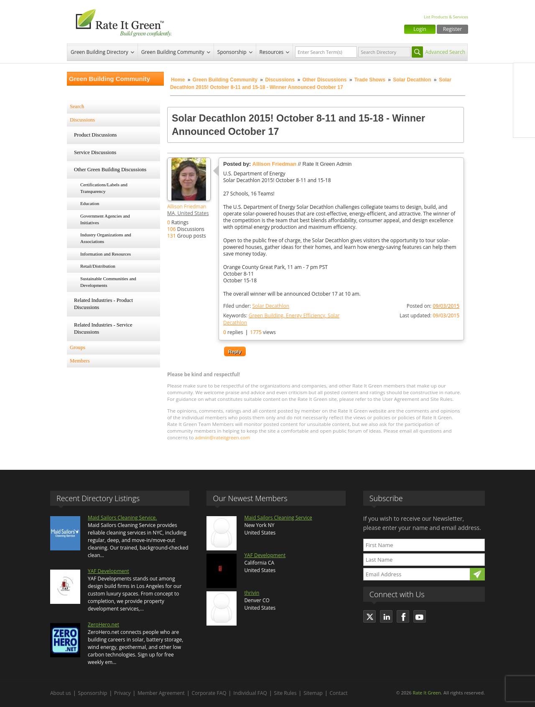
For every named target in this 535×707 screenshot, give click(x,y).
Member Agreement (161, 693)
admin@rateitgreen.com (222, 437)
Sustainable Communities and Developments (108, 282)
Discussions (280, 80)
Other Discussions (324, 80)
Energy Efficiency (305, 315)
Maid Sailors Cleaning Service (278, 517)
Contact (339, 693)
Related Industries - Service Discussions (103, 328)
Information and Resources (105, 253)
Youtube (524, 126)
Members (80, 361)
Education (89, 203)
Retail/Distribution (97, 266)
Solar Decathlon (412, 80)
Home (178, 80)
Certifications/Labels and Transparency (103, 188)
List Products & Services (446, 17)
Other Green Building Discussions (110, 169)
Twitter (524, 91)
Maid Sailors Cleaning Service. (122, 517)
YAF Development (108, 571)
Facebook (524, 74)
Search (77, 106)
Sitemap (313, 693)
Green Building (266, 315)
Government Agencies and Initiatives (105, 219)
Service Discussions (95, 152)
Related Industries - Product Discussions (103, 304)
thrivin (251, 592)
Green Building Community (172, 52)
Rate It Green (427, 692)
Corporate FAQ (209, 693)
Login (419, 29)
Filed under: (256, 305)
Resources (272, 52)
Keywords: (281, 319)
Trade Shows (369, 80)
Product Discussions (95, 135)
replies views (249, 332)
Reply (235, 351)
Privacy (122, 693)
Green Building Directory (99, 52)
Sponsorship (232, 52)
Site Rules (285, 693)
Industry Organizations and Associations (105, 238)
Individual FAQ (250, 693)
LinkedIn (524, 109)
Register (452, 29)
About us (60, 693)
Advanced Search (445, 52)
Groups (77, 347)
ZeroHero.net (103, 624)
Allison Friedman (186, 206)
